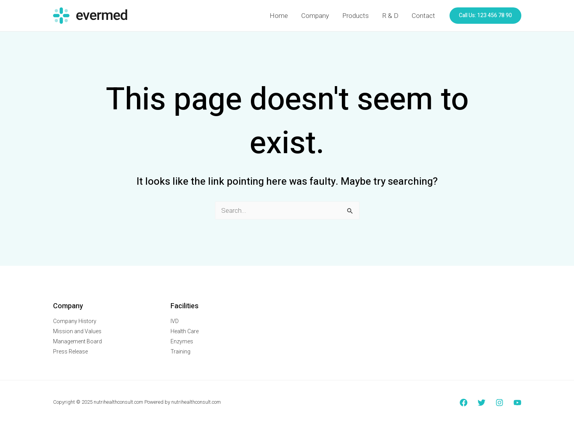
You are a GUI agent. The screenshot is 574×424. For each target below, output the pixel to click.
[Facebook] (463, 402)
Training (180, 351)
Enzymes (182, 341)
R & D (390, 15)
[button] (485, 15)
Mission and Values (77, 331)
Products (355, 15)
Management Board (77, 341)
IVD (175, 321)
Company (315, 15)
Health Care (185, 331)
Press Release (70, 351)
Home (279, 15)
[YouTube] (517, 402)
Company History (74, 321)
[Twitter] (481, 402)
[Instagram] (499, 402)
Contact (423, 15)
